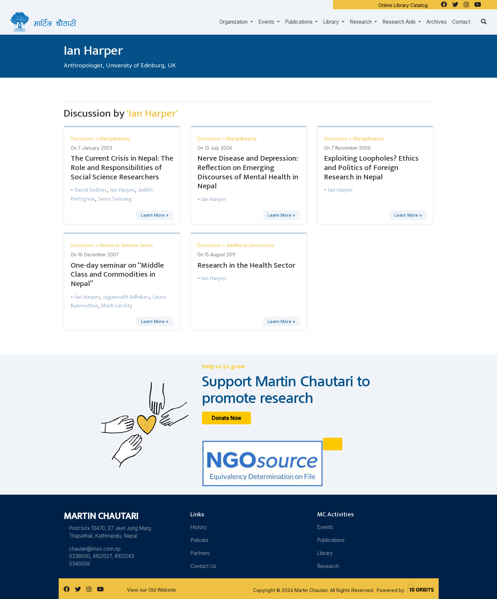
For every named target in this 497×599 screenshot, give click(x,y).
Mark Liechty (116, 305)
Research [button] (361, 22)
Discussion (83, 138)
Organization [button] (234, 22)
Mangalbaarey (115, 138)
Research (328, 566)
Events (325, 527)
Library (325, 553)
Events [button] (267, 22)
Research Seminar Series (126, 245)
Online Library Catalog (403, 5)
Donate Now (226, 418)
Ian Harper (122, 190)
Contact (461, 22)
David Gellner (91, 190)
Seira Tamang (115, 199)
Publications (331, 540)
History (198, 527)
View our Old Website (151, 590)
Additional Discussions (250, 245)
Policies (199, 540)
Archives (436, 22)
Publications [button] (299, 22)
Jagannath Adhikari (126, 297)
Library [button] (331, 22)
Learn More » (154, 215)
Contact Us (203, 566)
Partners (200, 553)
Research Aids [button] (399, 22)
